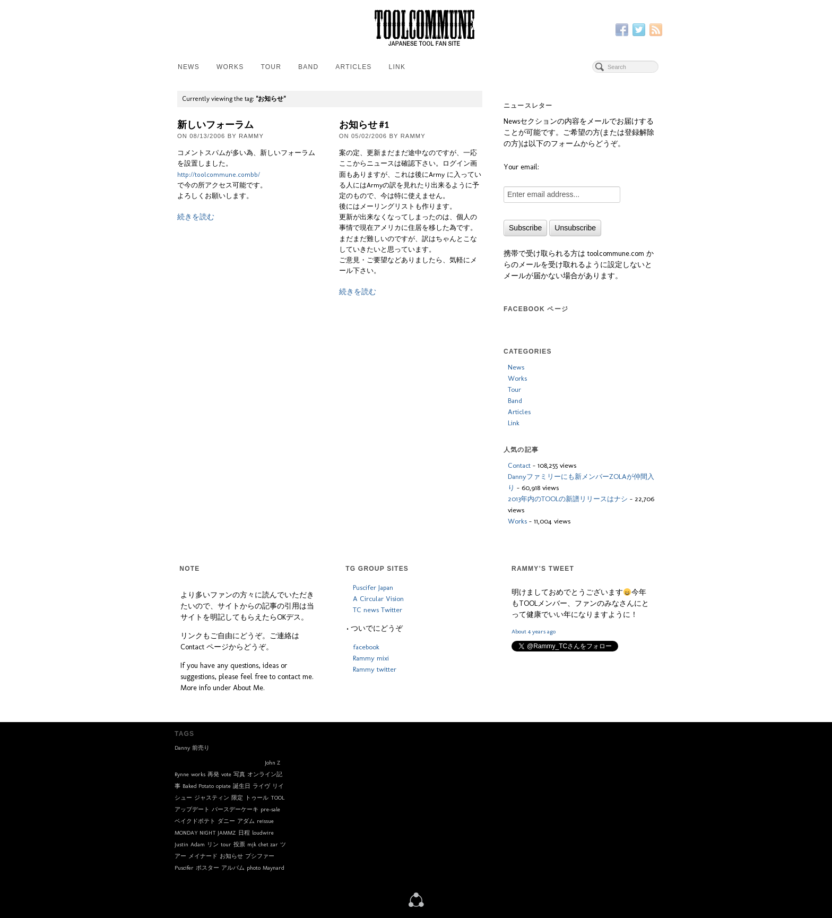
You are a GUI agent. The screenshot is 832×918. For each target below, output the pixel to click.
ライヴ (261, 786)
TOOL (277, 797)
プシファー (259, 856)
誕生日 (241, 786)
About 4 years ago (534, 631)
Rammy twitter (374, 669)
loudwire (263, 832)
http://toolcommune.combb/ (218, 174)
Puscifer (184, 867)
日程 (244, 832)
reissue (265, 821)
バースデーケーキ (235, 809)
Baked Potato (198, 786)
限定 (237, 797)
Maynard (273, 867)
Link (397, 67)
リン (213, 844)
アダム (246, 821)
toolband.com (219, 759)
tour (226, 844)
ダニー (226, 821)
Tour (271, 67)
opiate (223, 786)
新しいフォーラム (215, 125)
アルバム (233, 867)
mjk (251, 844)
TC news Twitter (377, 609)
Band (308, 67)
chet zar (268, 844)
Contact (519, 465)
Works (230, 67)
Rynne (182, 774)
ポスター (207, 867)
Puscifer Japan (373, 587)
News (189, 67)
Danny (182, 747)
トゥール (256, 797)
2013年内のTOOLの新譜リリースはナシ (568, 498)
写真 (239, 774)
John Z (273, 762)
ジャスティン (211, 797)
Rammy (251, 136)
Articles (353, 67)
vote (226, 774)
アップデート (192, 809)
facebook (366, 646)
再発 (213, 774)
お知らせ (231, 856)
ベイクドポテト (195, 821)
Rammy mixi (371, 658)
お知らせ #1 (364, 125)
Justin (181, 844)
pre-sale (270, 809)
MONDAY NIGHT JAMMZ (205, 832)
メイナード (203, 856)
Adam (197, 844)
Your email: (521, 166)
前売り (201, 747)
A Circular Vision (378, 598)
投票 (239, 844)
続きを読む (195, 216)
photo (254, 867)
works (198, 774)
